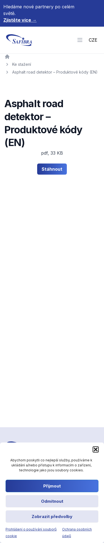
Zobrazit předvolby (52, 516)
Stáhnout (52, 169)
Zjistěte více (20, 20)
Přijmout (52, 486)
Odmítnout (52, 501)
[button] (95, 449)
